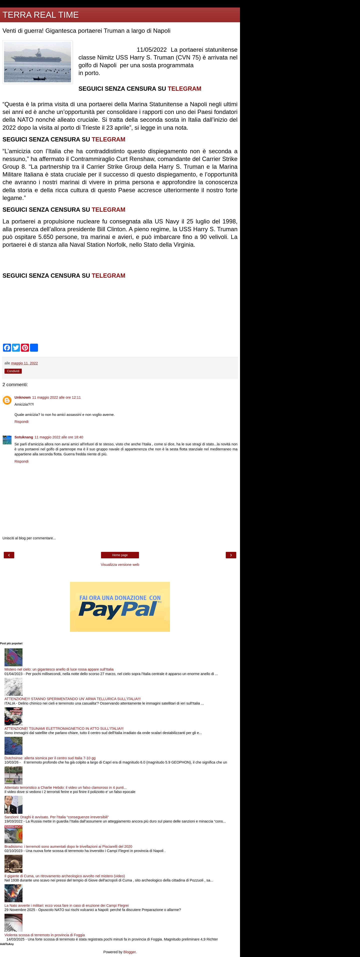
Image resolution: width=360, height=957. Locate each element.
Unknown (22, 397)
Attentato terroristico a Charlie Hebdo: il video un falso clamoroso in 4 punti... (65, 788)
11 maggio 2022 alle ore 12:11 (56, 397)
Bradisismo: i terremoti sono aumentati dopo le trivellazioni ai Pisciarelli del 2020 (68, 847)
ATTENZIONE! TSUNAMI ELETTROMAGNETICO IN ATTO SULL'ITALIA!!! (64, 729)
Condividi (13, 371)
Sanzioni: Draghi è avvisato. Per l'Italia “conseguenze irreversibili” (56, 817)
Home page (120, 555)
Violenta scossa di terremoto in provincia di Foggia (44, 935)
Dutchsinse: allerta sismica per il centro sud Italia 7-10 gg (50, 758)
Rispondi (21, 422)
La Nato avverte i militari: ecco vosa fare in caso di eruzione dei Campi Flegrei (66, 906)
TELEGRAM (185, 88)
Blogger (130, 952)
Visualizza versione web (120, 565)
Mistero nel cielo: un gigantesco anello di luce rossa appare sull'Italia (59, 669)
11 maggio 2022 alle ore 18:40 (58, 437)
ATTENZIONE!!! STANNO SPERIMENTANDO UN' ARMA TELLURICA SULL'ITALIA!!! (72, 699)
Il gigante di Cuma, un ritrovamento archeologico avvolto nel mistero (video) (64, 876)
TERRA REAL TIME (40, 14)
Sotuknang (23, 437)
